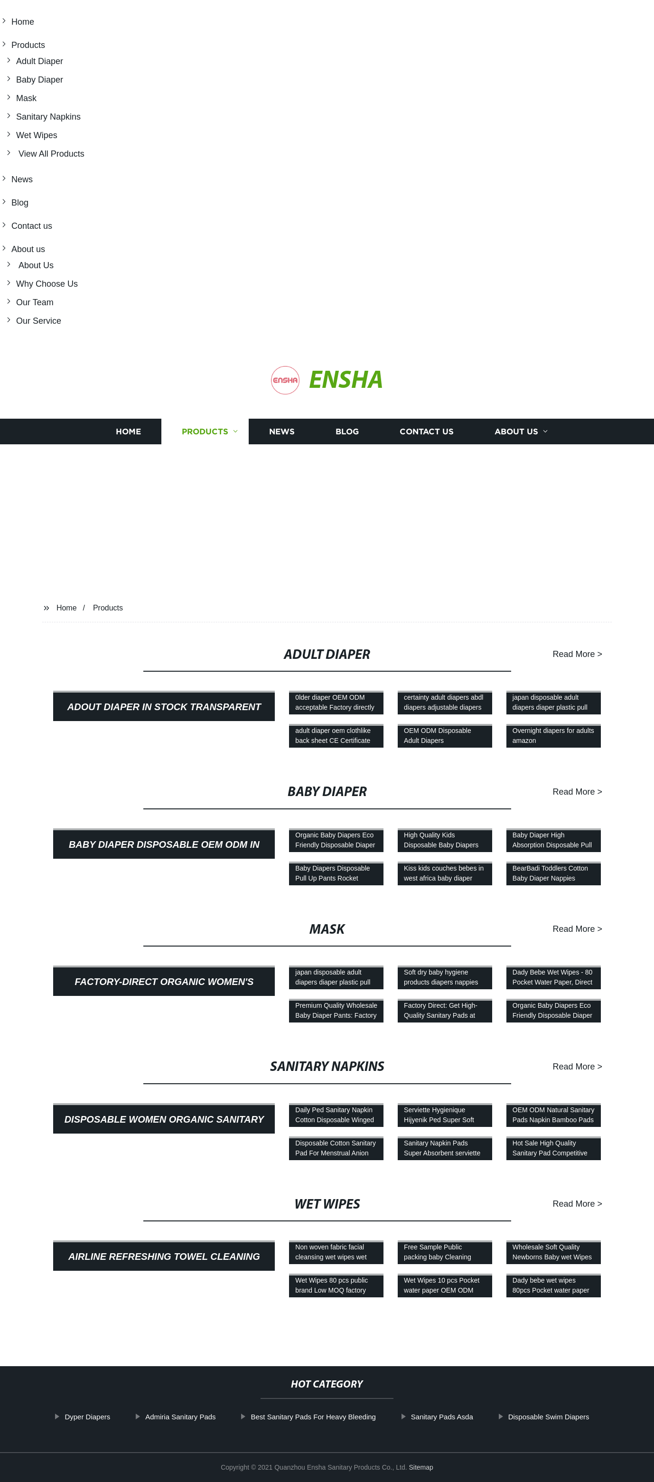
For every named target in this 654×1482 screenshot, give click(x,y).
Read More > (577, 654)
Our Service (38, 321)
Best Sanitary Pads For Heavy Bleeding (313, 1417)
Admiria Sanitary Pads (180, 1417)
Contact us (31, 226)
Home (22, 22)
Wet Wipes (36, 135)
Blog (19, 202)
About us (28, 249)
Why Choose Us (47, 284)
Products (28, 45)
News (22, 179)
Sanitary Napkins (48, 117)
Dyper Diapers (87, 1417)
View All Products (50, 154)
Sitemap (421, 1467)
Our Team (35, 302)
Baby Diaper (39, 79)
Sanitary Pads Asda (442, 1417)
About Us (35, 265)
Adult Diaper (39, 61)
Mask (26, 98)
